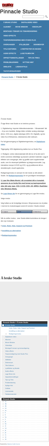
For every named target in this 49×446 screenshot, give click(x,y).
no (5, 428)
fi (5, 412)
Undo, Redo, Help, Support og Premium (17, 226)
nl (5, 426)
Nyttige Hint (28, 62)
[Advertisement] (24, 99)
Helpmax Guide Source (13, 444)
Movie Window (21, 27)
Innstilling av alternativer (11, 231)
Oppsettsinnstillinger (13, 58)
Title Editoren (9, 49)
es (5, 410)
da (5, 404)
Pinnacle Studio (7, 5)
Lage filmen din (27, 53)
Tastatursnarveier (12, 71)
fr (5, 415)
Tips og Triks (34, 58)
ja (5, 421)
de (5, 406)
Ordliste (7, 67)
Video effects (9, 36)
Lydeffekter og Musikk (31, 49)
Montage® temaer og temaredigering (20, 31)
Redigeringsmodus (16, 176)
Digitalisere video (29, 22)
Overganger (9, 45)
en (5, 408)
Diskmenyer (39, 45)
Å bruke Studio (10, 22)
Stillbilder (24, 45)
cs (5, 401)
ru (5, 435)
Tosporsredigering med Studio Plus (19, 40)
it (5, 419)
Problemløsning (10, 62)
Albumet (7, 27)
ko (5, 423)
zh (5, 439)
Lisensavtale (21, 67)
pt (5, 432)
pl (5, 430)
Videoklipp (37, 27)
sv (5, 437)
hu (5, 417)
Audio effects (9, 53)
